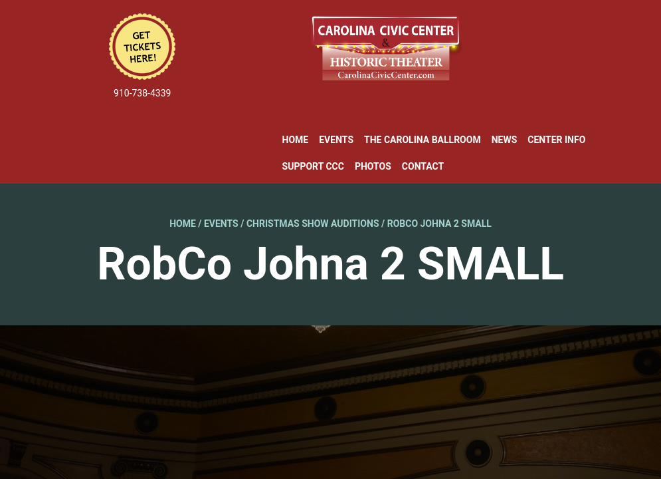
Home (295, 139)
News (505, 139)
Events (336, 139)
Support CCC (313, 166)
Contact (423, 166)
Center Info (556, 139)
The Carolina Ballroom (422, 139)
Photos (373, 166)
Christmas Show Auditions (312, 223)
